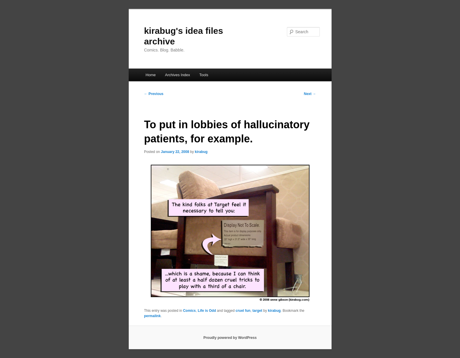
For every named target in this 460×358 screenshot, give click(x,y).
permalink (152, 316)
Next (310, 94)
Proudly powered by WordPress (230, 338)
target (257, 311)
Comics (189, 311)
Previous (153, 94)
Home (150, 75)
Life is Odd (207, 311)
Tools (203, 75)
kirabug (201, 152)
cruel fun (242, 311)
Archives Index (177, 75)
